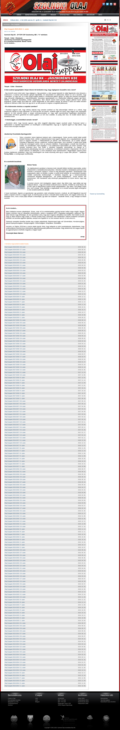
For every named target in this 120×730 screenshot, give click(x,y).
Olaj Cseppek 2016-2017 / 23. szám (15, 409)
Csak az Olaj (11, 698)
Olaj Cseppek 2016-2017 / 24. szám (15, 406)
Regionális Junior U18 (64, 703)
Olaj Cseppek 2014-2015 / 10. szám (15, 597)
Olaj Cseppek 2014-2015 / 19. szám (15, 573)
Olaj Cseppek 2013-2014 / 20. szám (15, 652)
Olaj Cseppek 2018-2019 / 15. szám (15, 281)
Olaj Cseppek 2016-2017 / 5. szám (15, 456)
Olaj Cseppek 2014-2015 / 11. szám (15, 594)
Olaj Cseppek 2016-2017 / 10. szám (15, 443)
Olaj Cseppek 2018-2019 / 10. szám (15, 294)
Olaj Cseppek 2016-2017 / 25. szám (15, 403)
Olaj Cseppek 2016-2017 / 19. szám (15, 419)
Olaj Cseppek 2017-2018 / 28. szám (15, 328)
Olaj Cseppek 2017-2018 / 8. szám (15, 380)
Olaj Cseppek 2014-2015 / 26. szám (15, 555)
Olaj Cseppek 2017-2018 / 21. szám (15, 346)
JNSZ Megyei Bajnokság (65, 705)
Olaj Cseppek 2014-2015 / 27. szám (15, 552)
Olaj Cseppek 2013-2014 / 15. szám (15, 657)
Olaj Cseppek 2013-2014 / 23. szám (15, 644)
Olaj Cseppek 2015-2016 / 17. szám (15, 508)
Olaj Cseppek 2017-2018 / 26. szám (15, 333)
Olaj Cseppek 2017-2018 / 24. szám (15, 338)
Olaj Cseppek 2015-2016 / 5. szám (15, 539)
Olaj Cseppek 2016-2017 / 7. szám (15, 450)
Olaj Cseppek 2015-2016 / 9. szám (15, 529)
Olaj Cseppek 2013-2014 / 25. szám (15, 639)
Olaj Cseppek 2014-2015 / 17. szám (15, 578)
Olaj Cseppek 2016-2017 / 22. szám (15, 411)
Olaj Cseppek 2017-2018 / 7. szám (15, 383)
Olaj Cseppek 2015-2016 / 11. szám (15, 524)
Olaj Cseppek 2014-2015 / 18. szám (15, 576)
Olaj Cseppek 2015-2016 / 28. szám (15, 479)
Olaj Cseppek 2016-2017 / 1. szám (15, 466)
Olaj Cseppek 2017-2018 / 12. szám (15, 369)
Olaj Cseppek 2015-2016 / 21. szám (15, 497)
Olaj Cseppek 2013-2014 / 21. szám (15, 649)
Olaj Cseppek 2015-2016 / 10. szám (15, 526)
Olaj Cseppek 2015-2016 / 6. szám (15, 537)
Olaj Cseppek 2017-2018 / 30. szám (15, 322)
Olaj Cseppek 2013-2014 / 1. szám (15, 686)
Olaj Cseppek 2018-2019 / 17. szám (15, 275)
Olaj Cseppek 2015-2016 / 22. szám (15, 495)
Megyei (37, 701)
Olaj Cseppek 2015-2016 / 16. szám (15, 511)
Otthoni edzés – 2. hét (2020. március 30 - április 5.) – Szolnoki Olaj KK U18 (33, 20)
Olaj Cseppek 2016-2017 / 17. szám (15, 424)
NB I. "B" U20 (62, 701)
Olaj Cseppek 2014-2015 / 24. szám (15, 560)
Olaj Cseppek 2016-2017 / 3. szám (15, 461)
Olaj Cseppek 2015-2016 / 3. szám (15, 544)
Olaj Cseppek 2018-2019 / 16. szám (15, 278)
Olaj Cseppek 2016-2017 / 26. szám (15, 401)
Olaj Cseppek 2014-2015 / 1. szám (15, 620)
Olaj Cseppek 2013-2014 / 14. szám (15, 659)
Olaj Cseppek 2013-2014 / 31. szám (15, 623)
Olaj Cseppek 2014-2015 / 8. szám (15, 602)
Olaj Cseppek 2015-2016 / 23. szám (15, 492)
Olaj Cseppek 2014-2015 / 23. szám (15, 563)
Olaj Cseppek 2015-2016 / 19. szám (15, 503)
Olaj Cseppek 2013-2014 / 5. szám (15, 680)
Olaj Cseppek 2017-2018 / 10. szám (15, 375)
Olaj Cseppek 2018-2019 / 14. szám (15, 283)
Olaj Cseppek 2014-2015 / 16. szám (15, 581)
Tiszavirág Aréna (13, 703)
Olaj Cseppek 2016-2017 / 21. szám (15, 414)
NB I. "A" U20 (62, 700)
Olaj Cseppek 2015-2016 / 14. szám (15, 516)
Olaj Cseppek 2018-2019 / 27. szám (15, 249)
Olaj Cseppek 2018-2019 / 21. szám (15, 265)
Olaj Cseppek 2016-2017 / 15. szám (15, 430)
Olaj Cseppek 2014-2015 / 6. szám (15, 607)
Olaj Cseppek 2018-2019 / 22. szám (15, 262)
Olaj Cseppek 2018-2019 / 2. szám (15, 315)
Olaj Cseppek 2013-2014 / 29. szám (15, 628)
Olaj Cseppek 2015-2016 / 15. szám (15, 513)
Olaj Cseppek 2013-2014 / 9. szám (15, 672)
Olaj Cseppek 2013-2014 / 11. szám (15, 667)
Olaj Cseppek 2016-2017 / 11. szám (15, 440)
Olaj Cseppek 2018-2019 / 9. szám (15, 296)
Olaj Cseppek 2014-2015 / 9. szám (15, 599)
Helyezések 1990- (83, 703)
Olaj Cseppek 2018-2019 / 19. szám (15, 270)
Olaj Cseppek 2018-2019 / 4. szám (15, 309)
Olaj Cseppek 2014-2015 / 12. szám (15, 592)
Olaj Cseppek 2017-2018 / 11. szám (15, 372)
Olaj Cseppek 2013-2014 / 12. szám (15, 665)
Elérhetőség (104, 698)
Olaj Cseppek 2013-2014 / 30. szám (15, 625)
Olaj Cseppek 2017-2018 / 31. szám (15, 320)
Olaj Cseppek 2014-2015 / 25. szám (15, 558)
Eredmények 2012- (83, 701)
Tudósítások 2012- (83, 700)
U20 (36, 698)
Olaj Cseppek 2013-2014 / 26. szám (15, 636)
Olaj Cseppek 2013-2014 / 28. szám (15, 631)
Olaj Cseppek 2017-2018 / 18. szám (15, 354)
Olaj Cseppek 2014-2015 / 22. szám (15, 565)
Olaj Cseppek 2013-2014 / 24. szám (15, 641)
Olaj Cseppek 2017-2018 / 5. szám (15, 388)
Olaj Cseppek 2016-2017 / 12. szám (15, 437)
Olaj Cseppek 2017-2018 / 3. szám (15, 393)
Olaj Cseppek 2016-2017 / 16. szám (15, 427)
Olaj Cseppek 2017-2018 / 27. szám (15, 330)
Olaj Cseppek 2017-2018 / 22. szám (15, 343)
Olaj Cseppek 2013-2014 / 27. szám (15, 633)
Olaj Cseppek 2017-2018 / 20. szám (15, 349)
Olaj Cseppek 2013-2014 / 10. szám (15, 670)
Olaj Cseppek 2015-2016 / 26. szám (15, 484)
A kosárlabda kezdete (14, 700)
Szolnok (10, 705)
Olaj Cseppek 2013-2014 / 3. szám (15, 683)
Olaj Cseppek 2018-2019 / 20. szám (15, 268)
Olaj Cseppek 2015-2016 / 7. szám (15, 534)
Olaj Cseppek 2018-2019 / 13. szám (15, 286)
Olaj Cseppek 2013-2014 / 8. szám (15, 675)
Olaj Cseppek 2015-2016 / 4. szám (15, 542)
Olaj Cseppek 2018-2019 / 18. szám (15, 273)
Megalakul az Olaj (13, 701)
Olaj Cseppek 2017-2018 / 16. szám (15, 359)
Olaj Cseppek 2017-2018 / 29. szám (15, 325)
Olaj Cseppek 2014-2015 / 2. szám (15, 618)
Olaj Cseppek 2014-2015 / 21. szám (15, 568)
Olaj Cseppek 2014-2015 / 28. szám (15, 550)
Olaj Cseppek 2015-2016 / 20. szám (15, 500)
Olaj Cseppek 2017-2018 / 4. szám (15, 390)
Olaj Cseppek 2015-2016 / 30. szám (15, 474)
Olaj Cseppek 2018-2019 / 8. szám (15, 299)
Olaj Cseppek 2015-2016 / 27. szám (15, 482)
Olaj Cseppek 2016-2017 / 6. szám (15, 453)
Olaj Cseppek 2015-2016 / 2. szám (15, 547)
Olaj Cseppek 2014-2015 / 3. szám (15, 615)
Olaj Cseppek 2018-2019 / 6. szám (15, 304)
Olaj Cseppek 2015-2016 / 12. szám (15, 521)
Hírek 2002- (81, 698)
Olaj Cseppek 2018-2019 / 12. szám (15, 288)
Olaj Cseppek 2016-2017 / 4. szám (15, 458)
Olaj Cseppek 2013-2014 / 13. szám (15, 662)
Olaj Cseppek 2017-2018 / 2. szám (15, 396)
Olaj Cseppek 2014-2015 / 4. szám (15, 612)
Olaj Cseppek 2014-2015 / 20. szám (15, 571)
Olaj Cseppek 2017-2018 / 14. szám (15, 364)
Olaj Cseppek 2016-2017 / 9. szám (15, 445)
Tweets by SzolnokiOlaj (97, 194)
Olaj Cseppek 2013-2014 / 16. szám (15, 654)
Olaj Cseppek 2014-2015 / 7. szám (15, 605)
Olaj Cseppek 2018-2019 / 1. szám (15, 317)
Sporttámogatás (105, 700)
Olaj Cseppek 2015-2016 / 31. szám (15, 471)
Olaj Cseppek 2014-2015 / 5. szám (15, 610)
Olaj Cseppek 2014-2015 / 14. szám (15, 586)
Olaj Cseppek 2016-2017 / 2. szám (15, 464)
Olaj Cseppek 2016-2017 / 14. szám (15, 432)
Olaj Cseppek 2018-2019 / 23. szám (15, 260)
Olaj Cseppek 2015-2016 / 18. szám (15, 505)
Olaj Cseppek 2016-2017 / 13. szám (15, 435)
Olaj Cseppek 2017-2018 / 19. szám (15, 351)
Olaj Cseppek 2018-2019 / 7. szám (15, 302)
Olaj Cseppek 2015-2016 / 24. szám (15, 490)
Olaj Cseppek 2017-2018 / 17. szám (15, 356)
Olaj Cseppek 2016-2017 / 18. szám (15, 422)
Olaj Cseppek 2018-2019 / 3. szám (15, 312)
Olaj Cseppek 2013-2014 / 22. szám (15, 646)
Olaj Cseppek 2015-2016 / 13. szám (15, 518)
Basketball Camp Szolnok (108, 701)
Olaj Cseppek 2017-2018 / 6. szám (15, 385)
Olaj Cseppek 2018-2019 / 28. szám (15, 247)
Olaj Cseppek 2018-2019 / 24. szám (15, 257)
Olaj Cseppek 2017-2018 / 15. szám (15, 362)
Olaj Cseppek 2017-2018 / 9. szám (15, 377)
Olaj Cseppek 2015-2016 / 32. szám (15, 469)
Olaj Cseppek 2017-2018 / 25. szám (15, 336)
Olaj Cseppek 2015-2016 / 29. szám (15, 477)
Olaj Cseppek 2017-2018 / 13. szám (15, 367)
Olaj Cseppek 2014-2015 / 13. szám (15, 589)
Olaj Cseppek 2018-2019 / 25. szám (15, 255)
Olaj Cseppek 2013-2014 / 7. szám (15, 678)
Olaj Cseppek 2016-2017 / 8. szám (15, 448)
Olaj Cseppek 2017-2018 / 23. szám (15, 341)
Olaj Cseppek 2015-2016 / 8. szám (15, 531)
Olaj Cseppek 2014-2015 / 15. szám (15, 584)
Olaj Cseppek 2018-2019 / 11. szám (15, 291)
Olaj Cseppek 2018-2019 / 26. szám (15, 252)
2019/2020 (61, 698)
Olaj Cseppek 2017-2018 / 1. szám (15, 398)
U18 (36, 700)
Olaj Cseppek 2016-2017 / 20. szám (15, 416)
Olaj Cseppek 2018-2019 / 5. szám (15, 307)
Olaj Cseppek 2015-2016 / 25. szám (15, 487)
